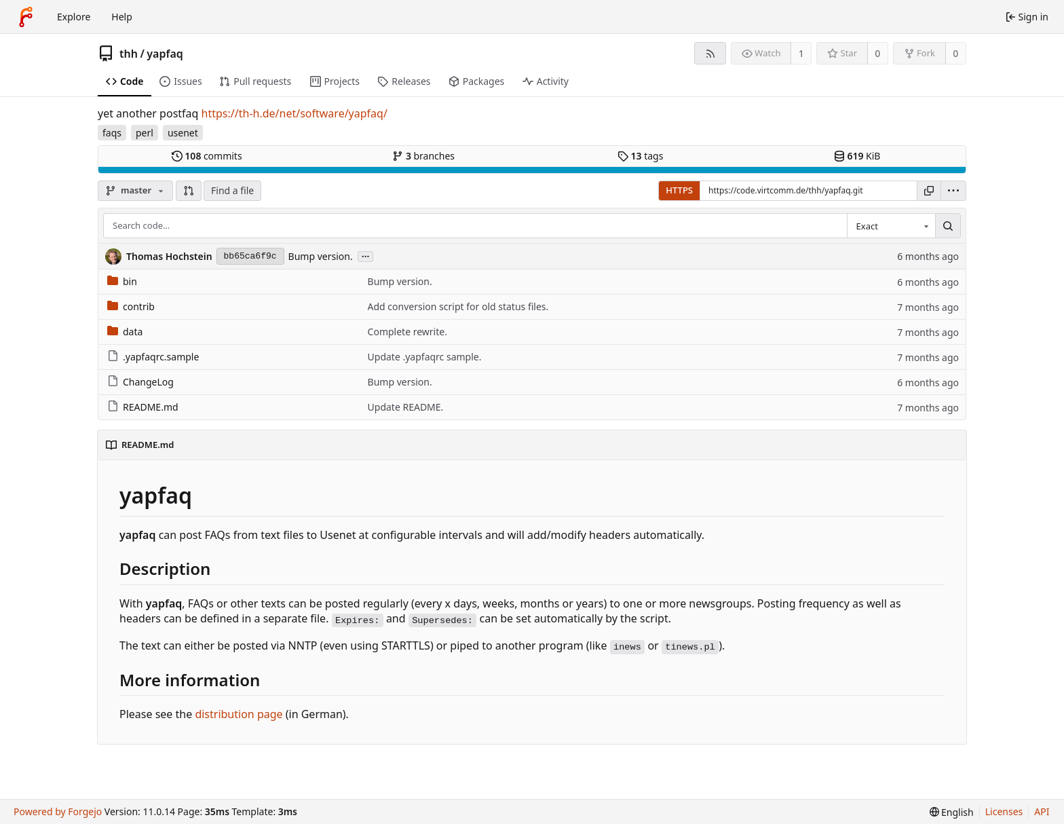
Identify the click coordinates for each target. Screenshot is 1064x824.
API (1041, 811)
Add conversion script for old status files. (458, 306)
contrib (131, 306)
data (124, 331)
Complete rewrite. (407, 331)
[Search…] (948, 226)
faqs (111, 132)
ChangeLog (140, 381)
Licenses (1004, 811)
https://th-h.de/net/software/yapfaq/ (294, 113)
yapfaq (165, 53)
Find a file (232, 190)
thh (128, 53)
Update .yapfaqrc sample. (425, 356)
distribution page (238, 714)
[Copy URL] (929, 191)
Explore (73, 16)
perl (144, 132)
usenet (183, 132)
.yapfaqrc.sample (153, 356)
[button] (189, 191)
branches (423, 155)
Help (121, 16)
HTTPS (679, 190)
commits (207, 155)
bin (122, 281)
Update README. (406, 406)
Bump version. (320, 256)
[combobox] (891, 226)
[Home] (26, 17)
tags (640, 155)
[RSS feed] (710, 53)
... (366, 255)
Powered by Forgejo (58, 811)
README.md (142, 406)
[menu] (953, 191)
